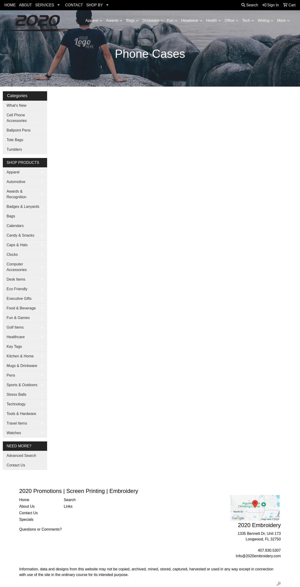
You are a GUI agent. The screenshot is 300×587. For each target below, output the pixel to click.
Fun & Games (18, 318)
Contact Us (16, 465)
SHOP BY (94, 5)
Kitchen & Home (20, 356)
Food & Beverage (21, 308)
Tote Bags (15, 140)
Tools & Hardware (21, 414)
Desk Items (16, 279)
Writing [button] (264, 20)
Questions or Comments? (40, 529)
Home (24, 500)
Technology (16, 404)
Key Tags (14, 347)
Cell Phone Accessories (17, 118)
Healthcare (16, 337)
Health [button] (211, 20)
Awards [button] (112, 20)
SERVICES (44, 5)
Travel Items (17, 423)
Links (68, 506)
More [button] (281, 20)
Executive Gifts (19, 299)
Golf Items (15, 327)
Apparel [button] (91, 20)
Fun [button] (170, 20)
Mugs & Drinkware (22, 366)
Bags (11, 216)
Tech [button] (246, 20)
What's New (16, 105)
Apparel (13, 172)
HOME (10, 5)
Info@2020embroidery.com (258, 556)
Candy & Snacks (20, 235)
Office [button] (230, 20)
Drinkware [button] (150, 20)
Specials (26, 519)
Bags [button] (130, 20)
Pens (11, 375)
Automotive (16, 182)
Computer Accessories (17, 267)
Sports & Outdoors (22, 385)
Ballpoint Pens (18, 130)
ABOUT (25, 5)
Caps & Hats (17, 245)
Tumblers (14, 149)
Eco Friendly (17, 289)
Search (249, 5)
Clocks (12, 255)
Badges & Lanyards (23, 207)
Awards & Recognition (16, 194)
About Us (27, 506)
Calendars (15, 226)
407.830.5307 (269, 550)
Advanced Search (21, 456)
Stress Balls (16, 394)
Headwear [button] (189, 20)
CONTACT (74, 5)
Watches (14, 433)
